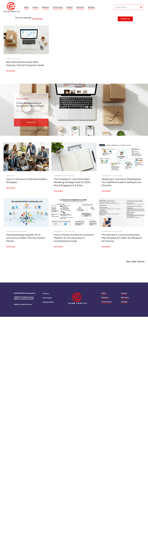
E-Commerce (58, 7)
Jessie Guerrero (69, 175)
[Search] (141, 7)
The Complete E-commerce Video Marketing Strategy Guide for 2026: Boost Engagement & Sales (72, 182)
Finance (69, 7)
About (26, 7)
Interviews (80, 7)
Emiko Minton (37, 111)
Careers (35, 7)
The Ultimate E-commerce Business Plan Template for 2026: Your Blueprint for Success (122, 237)
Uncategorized (58, 175)
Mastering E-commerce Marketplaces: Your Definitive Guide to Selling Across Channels (122, 182)
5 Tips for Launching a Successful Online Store (29, 104)
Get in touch (47, 298)
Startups (91, 7)
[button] (135, 262)
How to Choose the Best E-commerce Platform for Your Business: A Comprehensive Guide (74, 237)
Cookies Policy (48, 302)
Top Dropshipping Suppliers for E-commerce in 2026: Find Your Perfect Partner (25, 237)
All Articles (37, 19)
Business (45, 7)
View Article (10, 71)
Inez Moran (16, 58)
